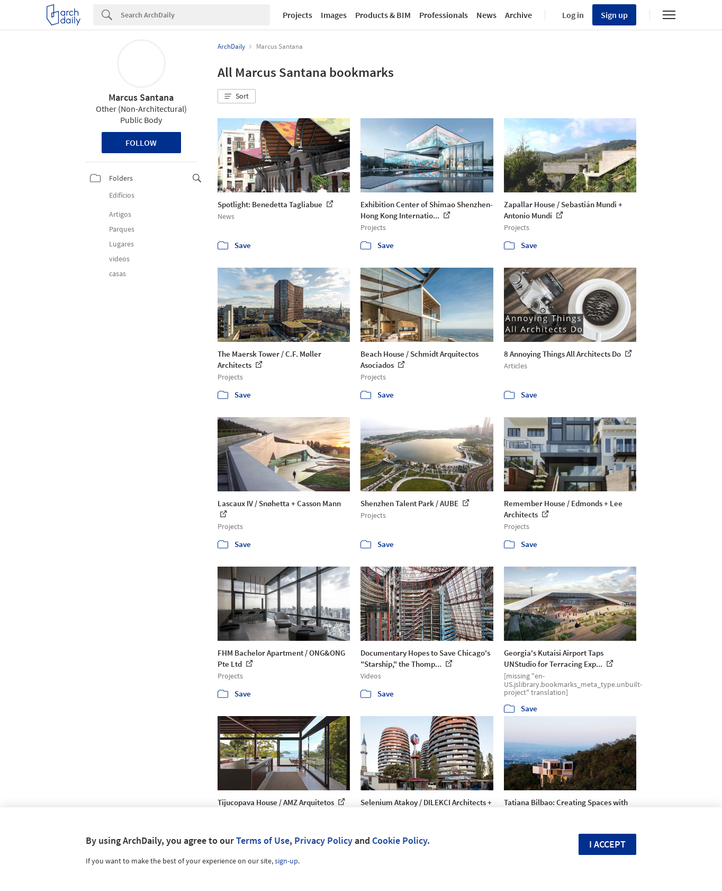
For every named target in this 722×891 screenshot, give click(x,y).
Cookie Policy (399, 840)
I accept (607, 844)
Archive (518, 15)
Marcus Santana (141, 97)
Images (334, 15)
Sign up (614, 15)
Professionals (443, 15)
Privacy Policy (323, 840)
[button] (237, 96)
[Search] (195, 14)
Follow (141, 142)
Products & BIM (383, 15)
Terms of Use (263, 840)
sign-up (286, 861)
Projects (297, 15)
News (486, 15)
